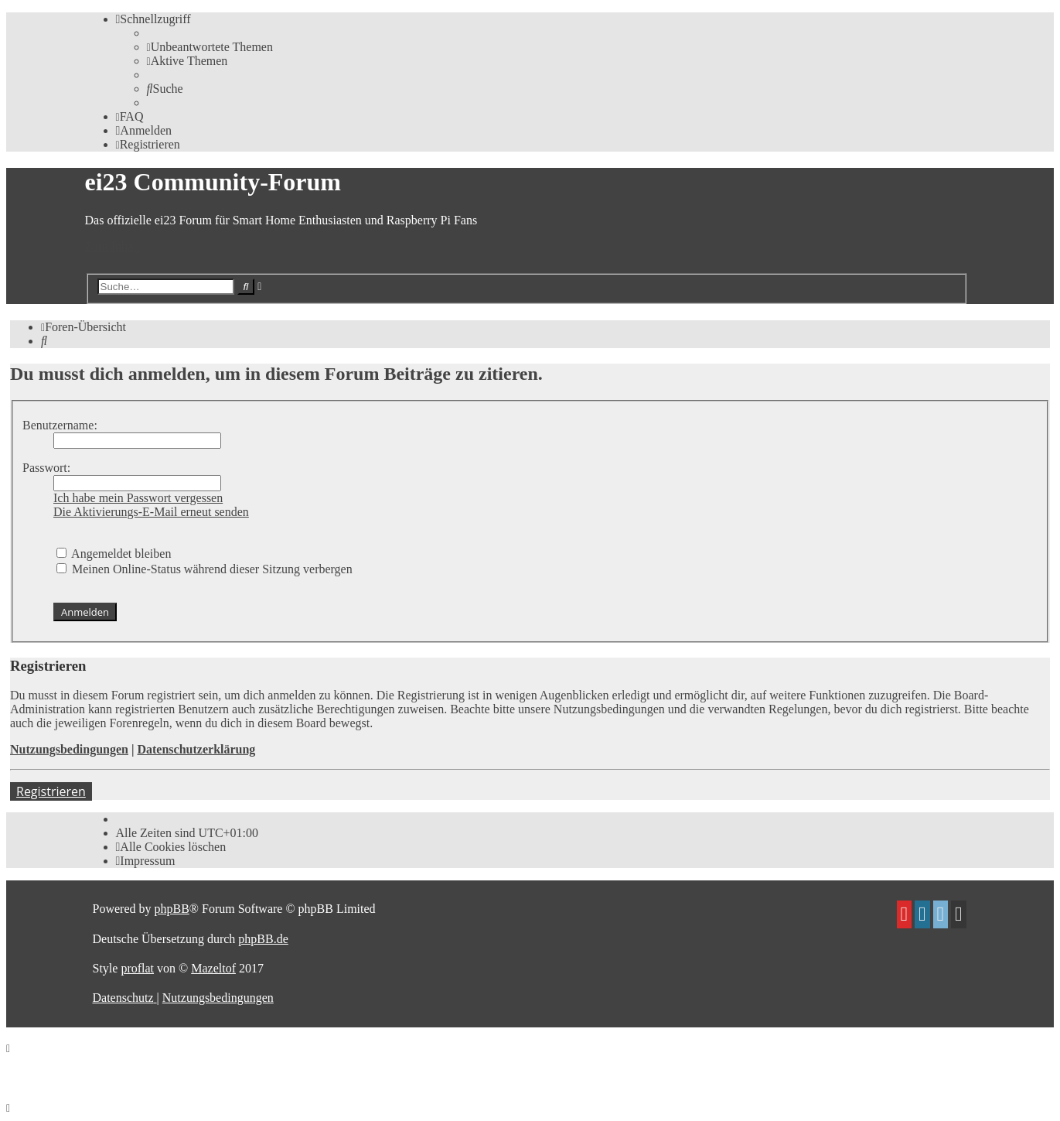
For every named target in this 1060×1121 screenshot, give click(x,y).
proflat (137, 968)
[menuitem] (210, 46)
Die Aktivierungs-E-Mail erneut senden (151, 511)
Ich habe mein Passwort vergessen (138, 497)
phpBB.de (263, 938)
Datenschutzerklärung (196, 749)
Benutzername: (59, 425)
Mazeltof (213, 968)
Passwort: (46, 467)
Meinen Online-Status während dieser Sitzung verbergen (204, 569)
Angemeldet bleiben (113, 553)
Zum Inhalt (113, 246)
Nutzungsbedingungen (69, 749)
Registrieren (51, 791)
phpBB (171, 908)
